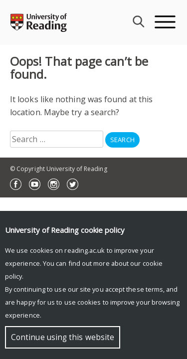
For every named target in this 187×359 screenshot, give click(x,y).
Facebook (15, 184)
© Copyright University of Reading (58, 169)
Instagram (53, 184)
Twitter (72, 184)
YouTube (34, 184)
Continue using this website (62, 337)
